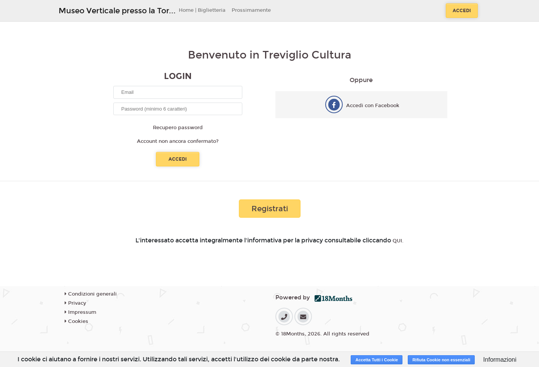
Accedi (462, 10)
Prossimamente (251, 10)
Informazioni (499, 359)
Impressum (80, 312)
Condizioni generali (91, 294)
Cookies (76, 321)
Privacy (75, 303)
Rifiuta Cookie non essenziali (441, 360)
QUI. (398, 241)
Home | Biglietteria (202, 10)
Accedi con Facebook (372, 106)
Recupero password (178, 128)
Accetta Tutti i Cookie (376, 360)
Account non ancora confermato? (178, 141)
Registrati (269, 208)
